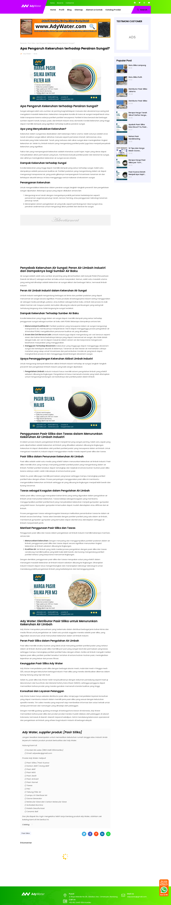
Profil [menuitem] (61, 9)
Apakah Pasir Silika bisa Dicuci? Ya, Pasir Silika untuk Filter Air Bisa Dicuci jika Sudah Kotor (138, 125)
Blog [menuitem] (69, 9)
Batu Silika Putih (135, 77)
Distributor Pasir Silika (138, 101)
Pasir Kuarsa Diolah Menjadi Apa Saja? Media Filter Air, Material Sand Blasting (138, 173)
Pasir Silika (31, 43)
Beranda (23, 43)
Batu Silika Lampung (137, 65)
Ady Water (27, 54)
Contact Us (70, 3)
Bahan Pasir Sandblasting (134, 137)
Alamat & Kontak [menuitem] (94, 9)
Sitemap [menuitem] (79, 9)
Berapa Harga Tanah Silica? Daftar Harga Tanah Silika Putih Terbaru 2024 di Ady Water (138, 113)
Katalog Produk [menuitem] (113, 9)
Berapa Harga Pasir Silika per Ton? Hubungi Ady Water (137, 161)
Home (52, 3)
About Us (60, 3)
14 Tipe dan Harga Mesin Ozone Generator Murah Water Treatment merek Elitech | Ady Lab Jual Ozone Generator (138, 149)
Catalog (25, 824)
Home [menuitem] (53, 9)
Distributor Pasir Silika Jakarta (138, 90)
